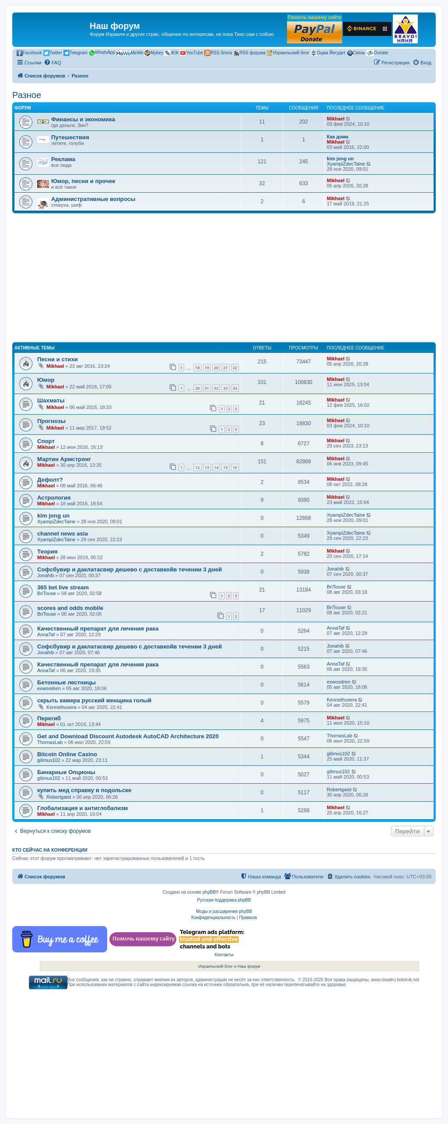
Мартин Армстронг (64, 459)
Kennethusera (61, 707)
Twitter (52, 53)
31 (207, 388)
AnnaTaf (46, 634)
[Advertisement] (224, 279)
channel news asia (62, 533)
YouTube (191, 53)
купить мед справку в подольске (84, 790)
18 (197, 367)
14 (216, 467)
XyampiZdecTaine (346, 163)
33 (225, 388)
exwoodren (49, 688)
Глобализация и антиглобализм (82, 808)
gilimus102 (48, 760)
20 (216, 367)
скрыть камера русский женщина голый (94, 700)
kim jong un (340, 158)
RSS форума (249, 53)
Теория (47, 551)
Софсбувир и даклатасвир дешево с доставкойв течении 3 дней (129, 569)
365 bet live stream (63, 587)
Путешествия (70, 137)
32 (216, 388)
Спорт (46, 441)
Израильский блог (288, 53)
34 (235, 388)
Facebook (29, 53)
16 (235, 467)
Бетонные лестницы (66, 682)
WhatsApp (102, 53)
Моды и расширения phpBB (224, 911)
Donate (377, 53)
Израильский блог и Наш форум (229, 966)
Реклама (63, 159)
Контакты (223, 954)
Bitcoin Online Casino (67, 754)
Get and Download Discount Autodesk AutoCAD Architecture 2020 (128, 736)
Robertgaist (58, 797)
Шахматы (51, 400)
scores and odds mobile (70, 608)
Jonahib (45, 575)
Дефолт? (50, 479)
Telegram (75, 53)
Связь (356, 53)
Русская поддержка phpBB (224, 900)
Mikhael (335, 118)
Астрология (53, 497)
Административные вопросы (93, 199)
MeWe (130, 53)
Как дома (337, 136)
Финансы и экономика (83, 119)
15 (225, 467)
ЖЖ (171, 53)
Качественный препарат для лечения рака (97, 628)
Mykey (153, 53)
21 (225, 367)
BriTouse (46, 593)
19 (207, 367)
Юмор (45, 380)
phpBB (209, 892)
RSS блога (218, 53)
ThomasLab (50, 742)
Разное (26, 95)
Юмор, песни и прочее (83, 181)
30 (197, 388)
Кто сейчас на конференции (50, 850)
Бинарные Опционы (66, 772)
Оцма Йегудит (328, 53)
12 (197, 467)
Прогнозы (51, 421)
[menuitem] (52, 62)
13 (207, 467)
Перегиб (49, 718)
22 (235, 367)
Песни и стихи (57, 359)
